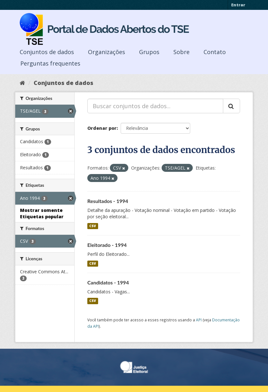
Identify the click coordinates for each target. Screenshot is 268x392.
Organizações (106, 52)
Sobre (181, 52)
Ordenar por (102, 128)
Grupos (149, 52)
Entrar (238, 5)
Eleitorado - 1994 (107, 245)
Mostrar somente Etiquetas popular (42, 213)
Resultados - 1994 (107, 201)
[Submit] (231, 106)
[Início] (22, 83)
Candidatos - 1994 (108, 282)
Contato (215, 52)
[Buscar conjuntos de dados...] (155, 106)
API (199, 319)
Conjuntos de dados (47, 52)
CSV (92, 226)
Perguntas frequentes (50, 63)
